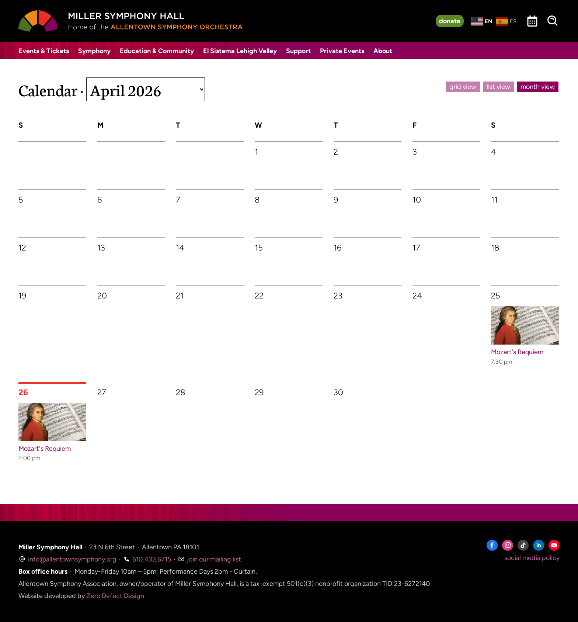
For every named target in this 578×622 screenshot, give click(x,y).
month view (537, 87)
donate (449, 21)
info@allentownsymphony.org (67, 559)
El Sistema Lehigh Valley (240, 51)
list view (498, 87)
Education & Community (157, 51)
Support (298, 51)
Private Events (342, 51)
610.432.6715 (147, 559)
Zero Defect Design (115, 596)
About (382, 51)
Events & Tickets (43, 51)
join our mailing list (209, 559)
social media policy (532, 558)
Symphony (94, 51)
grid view (462, 87)
